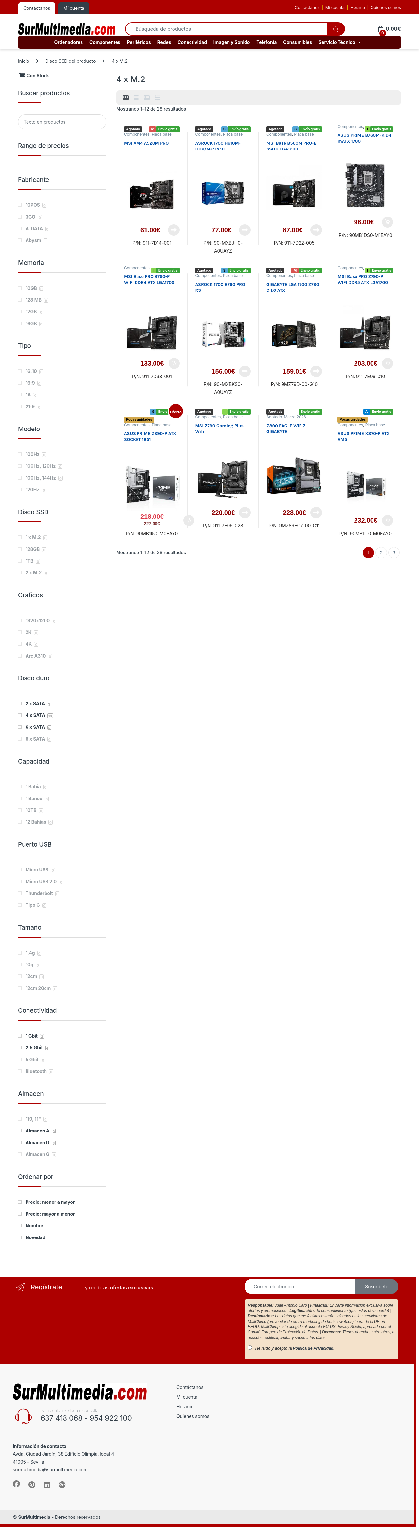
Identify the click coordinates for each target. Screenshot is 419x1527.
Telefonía (266, 42)
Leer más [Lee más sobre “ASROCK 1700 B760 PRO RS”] (245, 371)
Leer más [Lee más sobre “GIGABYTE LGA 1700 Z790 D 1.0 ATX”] (316, 371)
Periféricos (139, 42)
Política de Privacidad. (314, 1348)
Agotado (274, 416)
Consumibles (297, 42)
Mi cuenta (335, 7)
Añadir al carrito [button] (387, 222)
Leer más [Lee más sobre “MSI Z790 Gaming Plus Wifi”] (245, 512)
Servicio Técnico (340, 42)
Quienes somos (386, 7)
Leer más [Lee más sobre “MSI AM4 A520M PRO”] (174, 230)
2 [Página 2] (381, 552)
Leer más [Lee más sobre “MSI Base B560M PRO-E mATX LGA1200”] (316, 230)
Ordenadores (68, 42)
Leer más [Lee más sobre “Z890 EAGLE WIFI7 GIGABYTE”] (316, 512)
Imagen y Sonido (231, 42)
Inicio (23, 61)
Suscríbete (376, 1286)
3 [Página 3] (393, 552)
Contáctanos (307, 7)
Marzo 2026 (295, 416)
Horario (357, 7)
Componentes (104, 42)
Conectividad (192, 42)
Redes (164, 42)
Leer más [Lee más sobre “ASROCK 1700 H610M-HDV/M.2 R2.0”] (245, 230)
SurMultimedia (34, 1517)
